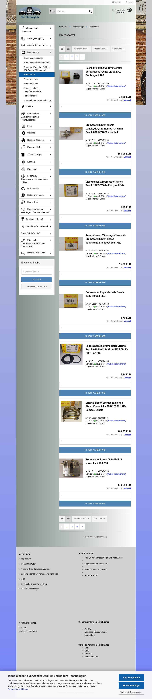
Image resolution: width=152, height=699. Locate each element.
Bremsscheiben (31, 81)
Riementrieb (29, 204)
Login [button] (129, 2)
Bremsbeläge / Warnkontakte (37, 64)
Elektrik (27, 108)
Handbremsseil (30, 97)
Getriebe (28, 135)
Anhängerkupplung (32, 40)
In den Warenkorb (95, 117)
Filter (26, 127)
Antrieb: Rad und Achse (34, 47)
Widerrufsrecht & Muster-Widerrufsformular (39, 576)
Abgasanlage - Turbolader (30, 31)
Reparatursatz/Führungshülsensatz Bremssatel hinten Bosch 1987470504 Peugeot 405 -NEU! (106, 241)
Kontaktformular (28, 566)
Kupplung (28, 171)
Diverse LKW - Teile (33, 254)
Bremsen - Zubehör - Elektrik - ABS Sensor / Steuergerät (37, 70)
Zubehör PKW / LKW (30, 235)
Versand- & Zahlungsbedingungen (35, 571)
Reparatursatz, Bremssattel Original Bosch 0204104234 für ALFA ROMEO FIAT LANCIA (107, 351)
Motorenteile (30, 190)
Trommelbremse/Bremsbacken (38, 102)
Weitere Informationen (131, 692)
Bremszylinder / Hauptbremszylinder (33, 91)
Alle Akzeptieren (131, 677)
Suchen (36, 281)
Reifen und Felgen (32, 197)
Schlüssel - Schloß (32, 221)
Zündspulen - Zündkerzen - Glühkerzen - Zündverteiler (33, 244)
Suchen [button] (116, 2)
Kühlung (28, 164)
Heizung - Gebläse (32, 142)
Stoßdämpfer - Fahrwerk (34, 228)
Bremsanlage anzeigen (34, 60)
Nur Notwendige (131, 685)
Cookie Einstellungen (30, 590)
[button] (62, 51)
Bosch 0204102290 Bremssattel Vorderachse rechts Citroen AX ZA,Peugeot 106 (104, 73)
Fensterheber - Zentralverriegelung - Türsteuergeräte (30, 118)
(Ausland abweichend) (116, 88)
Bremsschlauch (31, 85)
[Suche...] (52, 11)
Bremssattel (29, 76)
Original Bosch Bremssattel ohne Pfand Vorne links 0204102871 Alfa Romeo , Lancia (106, 408)
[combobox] (81, 51)
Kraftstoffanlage (31, 156)
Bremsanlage (30, 54)
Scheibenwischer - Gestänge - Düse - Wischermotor (36, 212)
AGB (23, 581)
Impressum (26, 561)
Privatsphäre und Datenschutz (34, 586)
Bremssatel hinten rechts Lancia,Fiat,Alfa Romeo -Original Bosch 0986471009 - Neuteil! (104, 130)
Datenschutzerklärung (18, 689)
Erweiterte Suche (37, 288)
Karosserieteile (31, 149)
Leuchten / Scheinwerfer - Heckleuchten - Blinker (34, 180)
